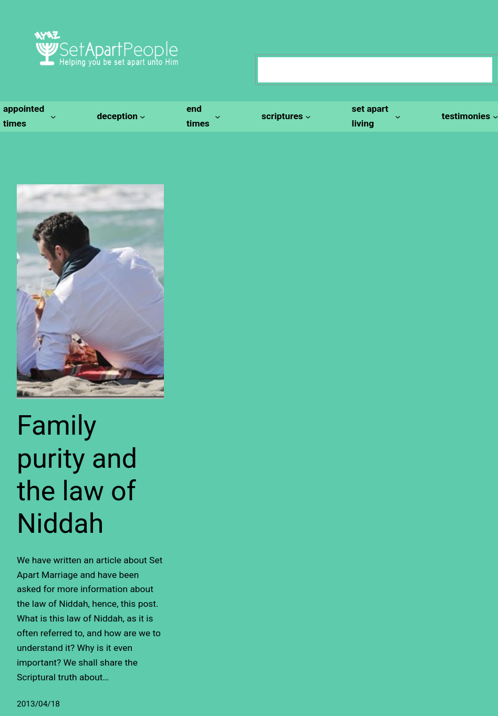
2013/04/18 (38, 704)
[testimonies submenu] (468, 116)
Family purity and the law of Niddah (77, 474)
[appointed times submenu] (28, 116)
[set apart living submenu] (375, 116)
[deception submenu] (120, 116)
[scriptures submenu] (284, 116)
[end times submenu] (202, 116)
